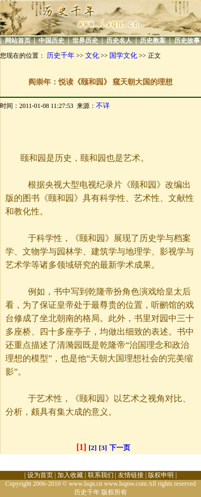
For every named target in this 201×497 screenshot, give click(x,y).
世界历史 (85, 40)
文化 (92, 55)
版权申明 (161, 475)
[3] (103, 448)
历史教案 (153, 40)
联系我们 (101, 475)
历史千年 (61, 55)
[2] (92, 448)
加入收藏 (70, 475)
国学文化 (123, 55)
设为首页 (40, 475)
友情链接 (131, 475)
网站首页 (18, 40)
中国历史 (51, 40)
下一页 (119, 448)
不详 (103, 106)
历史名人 (119, 40)
